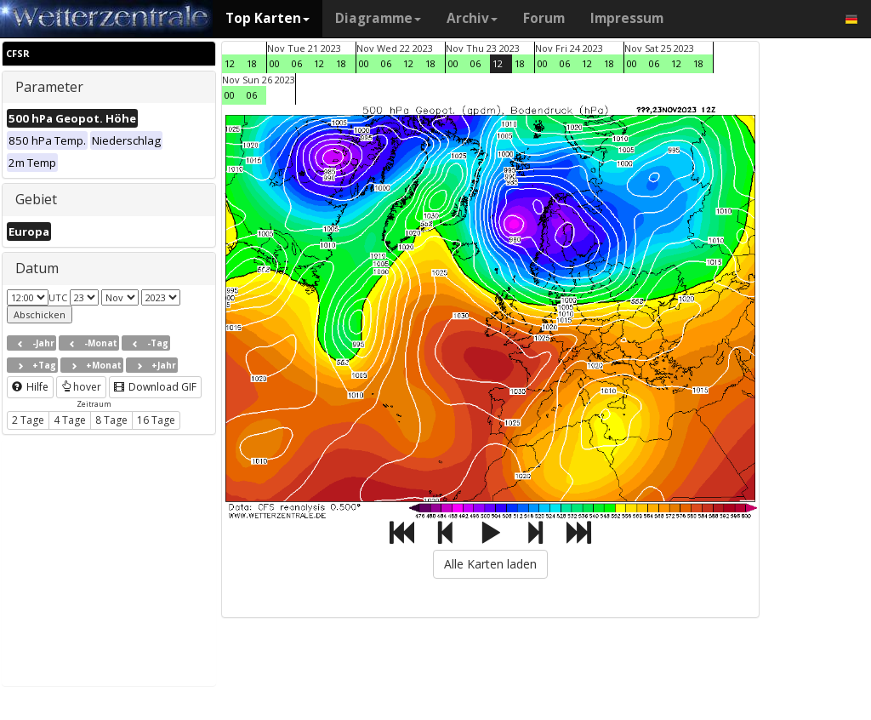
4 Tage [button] (70, 420)
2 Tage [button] (28, 420)
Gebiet (36, 199)
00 (275, 63)
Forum (544, 18)
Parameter (49, 86)
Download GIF (155, 386)
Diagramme (378, 18)
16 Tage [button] (156, 420)
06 (297, 63)
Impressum (626, 18)
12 (230, 63)
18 (252, 63)
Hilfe (30, 386)
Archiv (472, 18)
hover (81, 386)
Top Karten (267, 18)
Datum (37, 268)
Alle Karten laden (490, 564)
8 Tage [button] (111, 420)
